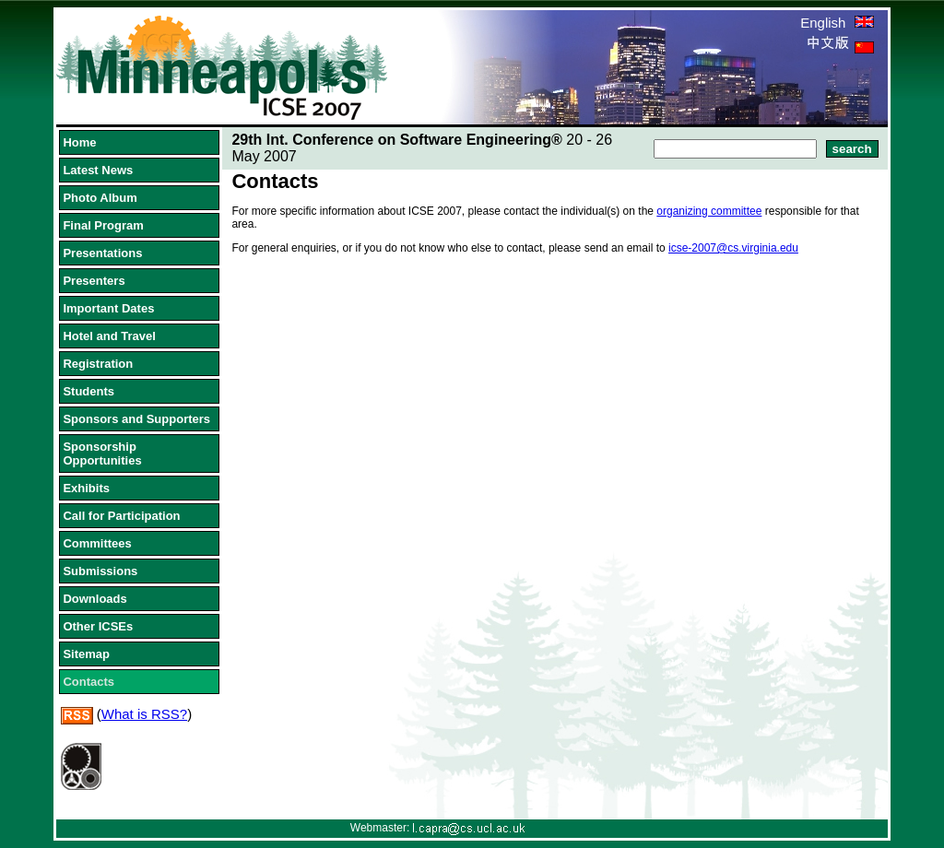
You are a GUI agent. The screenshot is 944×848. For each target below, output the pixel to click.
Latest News (98, 170)
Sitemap (86, 654)
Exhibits (86, 488)
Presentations (102, 253)
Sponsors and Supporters (136, 419)
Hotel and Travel (109, 336)
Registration (98, 364)
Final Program (103, 225)
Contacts (88, 682)
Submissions (100, 571)
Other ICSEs (98, 626)
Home (79, 142)
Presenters (93, 281)
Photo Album (99, 198)
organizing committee (708, 211)
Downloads (94, 599)
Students (88, 391)
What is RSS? (144, 714)
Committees (97, 543)
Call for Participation (121, 516)
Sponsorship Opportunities (102, 453)
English (836, 22)
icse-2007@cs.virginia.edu (733, 247)
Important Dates (108, 308)
